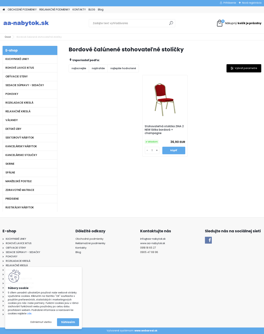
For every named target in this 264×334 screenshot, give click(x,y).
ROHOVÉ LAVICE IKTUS (19, 68)
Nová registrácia (251, 2)
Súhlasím (68, 322)
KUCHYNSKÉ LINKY (17, 59)
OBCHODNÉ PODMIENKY (22, 9)
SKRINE (9, 164)
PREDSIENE (12, 198)
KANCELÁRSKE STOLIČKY (21, 155)
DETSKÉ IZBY (13, 129)
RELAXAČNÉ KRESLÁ (17, 111)
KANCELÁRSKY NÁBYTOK (21, 146)
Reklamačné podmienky (90, 243)
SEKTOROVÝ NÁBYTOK (19, 137)
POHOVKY (11, 94)
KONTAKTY (79, 9)
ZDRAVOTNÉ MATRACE (19, 190)
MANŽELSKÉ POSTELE (18, 181)
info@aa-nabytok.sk (153, 239)
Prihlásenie (229, 2)
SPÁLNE (10, 172)
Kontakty (81, 247)
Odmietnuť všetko (41, 322)
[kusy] (152, 150)
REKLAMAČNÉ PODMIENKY (54, 9)
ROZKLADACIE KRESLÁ (19, 102)
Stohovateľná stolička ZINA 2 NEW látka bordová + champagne (164, 130)
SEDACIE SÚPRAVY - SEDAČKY (24, 85)
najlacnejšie (79, 68)
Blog (100, 9)
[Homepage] (4, 9)
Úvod (8, 37)
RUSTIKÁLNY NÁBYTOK (19, 207)
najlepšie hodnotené (123, 68)
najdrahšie (98, 68)
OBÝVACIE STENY (16, 76)
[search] (171, 24)
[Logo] (26, 23)
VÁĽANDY (11, 120)
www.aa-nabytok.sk (152, 243)
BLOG (92, 9)
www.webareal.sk (145, 330)
